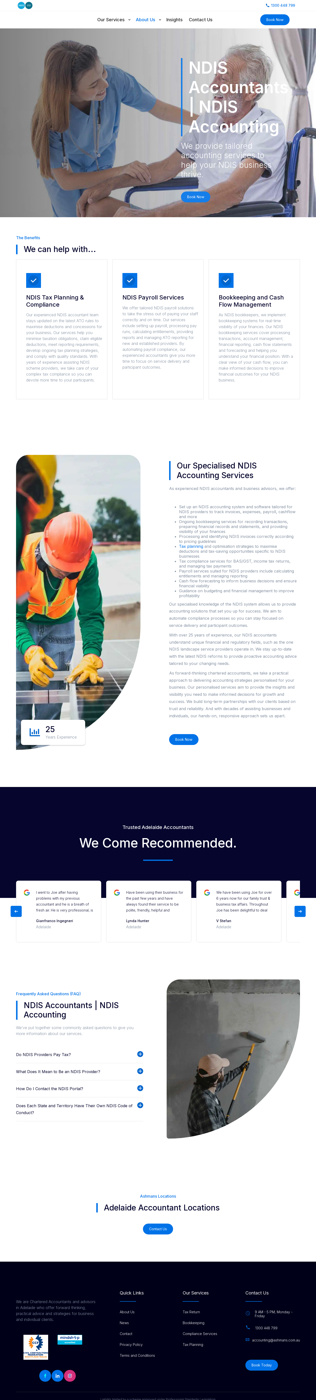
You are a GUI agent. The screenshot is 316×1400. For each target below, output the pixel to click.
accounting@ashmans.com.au (276, 1340)
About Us (145, 19)
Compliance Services (200, 1334)
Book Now (274, 20)
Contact (126, 1334)
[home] (39, 19)
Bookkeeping (193, 1323)
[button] (116, 20)
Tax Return (191, 1312)
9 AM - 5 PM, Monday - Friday (274, 1314)
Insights (174, 19)
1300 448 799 (266, 1328)
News (124, 1323)
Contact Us (201, 19)
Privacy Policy (131, 1345)
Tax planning (191, 546)
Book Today (262, 1365)
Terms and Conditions (137, 1356)
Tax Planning (193, 1345)
